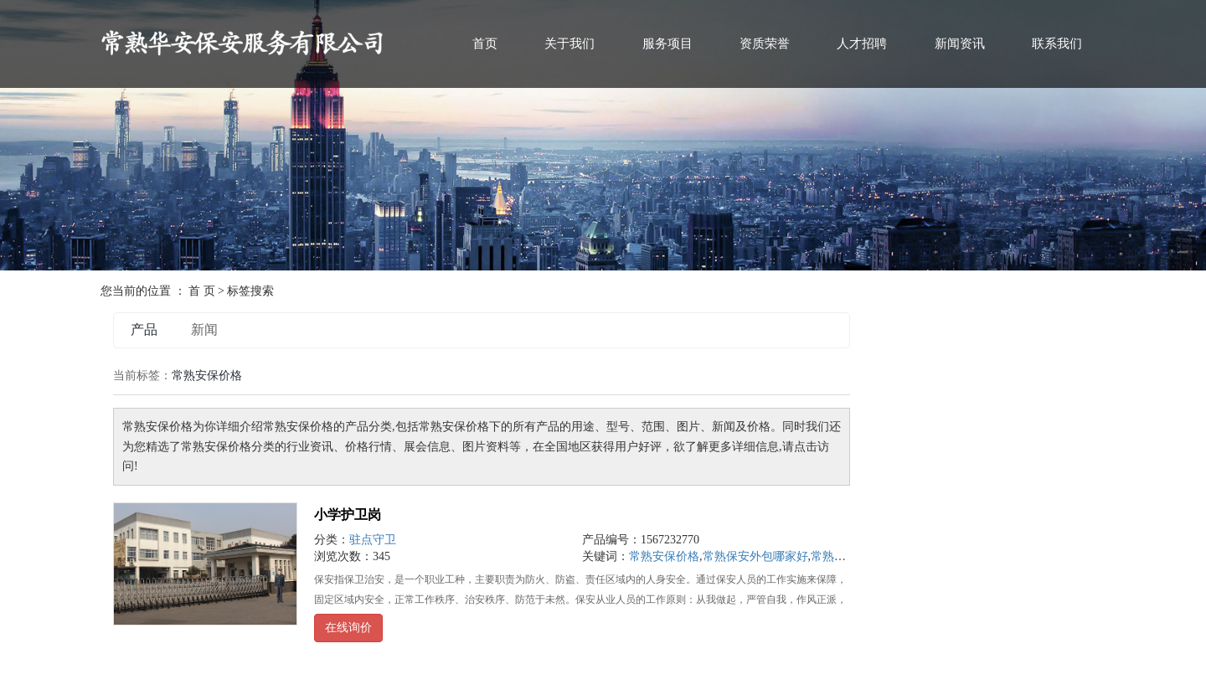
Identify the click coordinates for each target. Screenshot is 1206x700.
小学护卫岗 (347, 514)
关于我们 (569, 43)
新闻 (204, 329)
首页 (484, 43)
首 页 (201, 291)
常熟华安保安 (846, 556)
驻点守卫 (372, 539)
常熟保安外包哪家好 (755, 556)
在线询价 (348, 627)
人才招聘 (862, 43)
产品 (144, 329)
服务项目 (667, 43)
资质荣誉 (765, 43)
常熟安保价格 (664, 556)
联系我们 (1057, 43)
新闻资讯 (960, 43)
